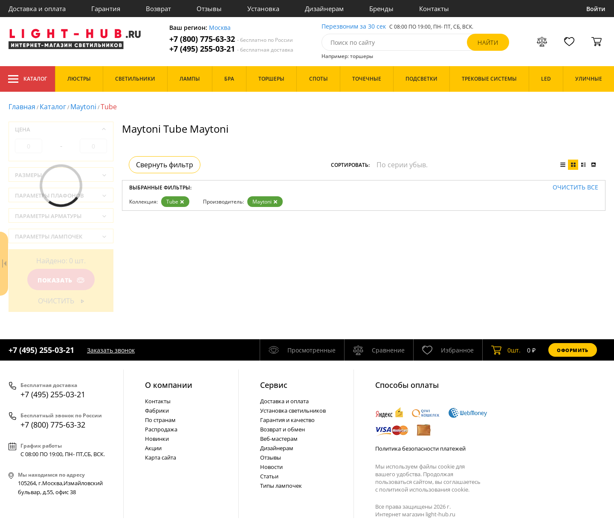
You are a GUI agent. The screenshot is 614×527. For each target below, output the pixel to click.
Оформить (572, 350)
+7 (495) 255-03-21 (231, 49)
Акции (153, 448)
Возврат (158, 8)
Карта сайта (160, 457)
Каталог (27, 79)
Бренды (381, 8)
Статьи (269, 476)
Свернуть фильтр (164, 164)
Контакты (434, 8)
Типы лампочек (281, 485)
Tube (175, 201)
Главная (22, 106)
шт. (506, 350)
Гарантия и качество (287, 420)
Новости (271, 467)
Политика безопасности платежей (420, 448)
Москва (220, 28)
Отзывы (209, 8)
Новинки (157, 439)
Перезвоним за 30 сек (353, 26)
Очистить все (575, 187)
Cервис (273, 385)
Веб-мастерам (279, 439)
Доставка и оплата (37, 8)
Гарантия (105, 8)
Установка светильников (293, 410)
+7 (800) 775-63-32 (231, 39)
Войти (595, 9)
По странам (160, 420)
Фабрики (157, 410)
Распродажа (161, 429)
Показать (61, 280)
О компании (168, 385)
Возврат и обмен (282, 429)
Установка (263, 8)
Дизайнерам (324, 8)
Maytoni (83, 106)
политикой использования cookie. (424, 489)
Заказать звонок (111, 350)
